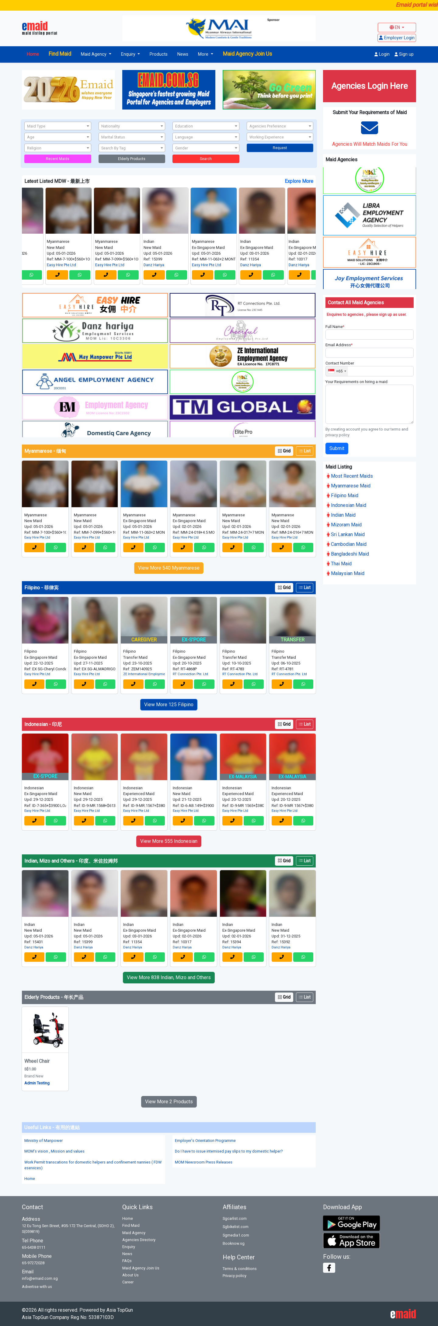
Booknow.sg (234, 1243)
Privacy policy (234, 1275)
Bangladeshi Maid (348, 553)
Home (33, 54)
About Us (130, 1275)
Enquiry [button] (129, 54)
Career (128, 1282)
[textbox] (58, 126)
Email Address (339, 344)
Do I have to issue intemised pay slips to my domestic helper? (229, 1151)
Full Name (334, 325)
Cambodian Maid (347, 543)
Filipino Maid (342, 494)
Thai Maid (339, 562)
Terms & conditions (240, 1268)
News (182, 54)
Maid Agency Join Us (247, 54)
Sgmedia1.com (236, 1235)
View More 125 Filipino (168, 704)
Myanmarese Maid (348, 484)
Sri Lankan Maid (346, 533)
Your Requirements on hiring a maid (356, 380)
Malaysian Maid (345, 572)
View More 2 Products (169, 1101)
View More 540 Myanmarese (169, 568)
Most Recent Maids (350, 475)
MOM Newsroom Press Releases (203, 1162)
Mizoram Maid (344, 523)
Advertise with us (37, 1286)
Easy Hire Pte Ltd (72, 265)
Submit (336, 447)
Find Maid (60, 54)
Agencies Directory (138, 1239)
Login (382, 54)
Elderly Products (131, 159)
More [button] (204, 54)
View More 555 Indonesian (168, 841)
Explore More (299, 181)
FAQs (127, 1260)
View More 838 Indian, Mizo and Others (169, 977)
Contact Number (339, 362)
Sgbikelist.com (236, 1226)
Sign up (404, 54)
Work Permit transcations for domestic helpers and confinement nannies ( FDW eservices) (93, 1165)
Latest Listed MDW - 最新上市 (57, 181)
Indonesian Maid (346, 504)
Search (206, 159)
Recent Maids (57, 159)
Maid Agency (133, 1232)
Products (159, 54)
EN (395, 27)
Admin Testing (37, 1083)
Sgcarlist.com (235, 1218)
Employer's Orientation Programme (205, 1140)
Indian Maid (341, 514)
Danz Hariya (165, 265)
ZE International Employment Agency (144, 674)
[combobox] (57, 126)
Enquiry (128, 1246)
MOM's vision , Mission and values (54, 1151)
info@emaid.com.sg (40, 1278)
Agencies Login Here (369, 86)
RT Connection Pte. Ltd (190, 674)
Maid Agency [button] (94, 54)
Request (280, 148)
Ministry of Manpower (43, 1140)
